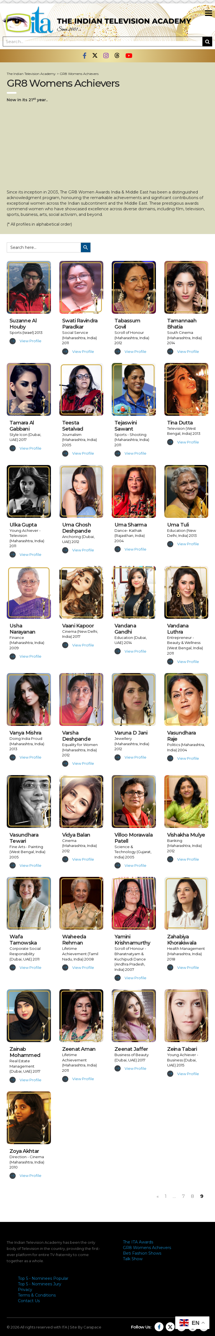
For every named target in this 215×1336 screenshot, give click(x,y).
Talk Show (132, 1258)
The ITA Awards (138, 1242)
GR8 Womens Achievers (147, 1247)
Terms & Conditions (37, 1295)
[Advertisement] (107, 146)
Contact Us (29, 1300)
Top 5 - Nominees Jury (39, 1284)
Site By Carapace (85, 1327)
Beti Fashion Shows (142, 1253)
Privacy (25, 1289)
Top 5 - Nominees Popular (43, 1278)
